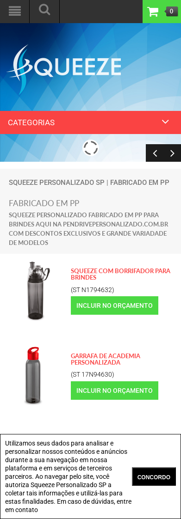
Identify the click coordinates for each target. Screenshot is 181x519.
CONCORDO (153, 477)
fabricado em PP (139, 182)
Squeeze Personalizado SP (57, 182)
